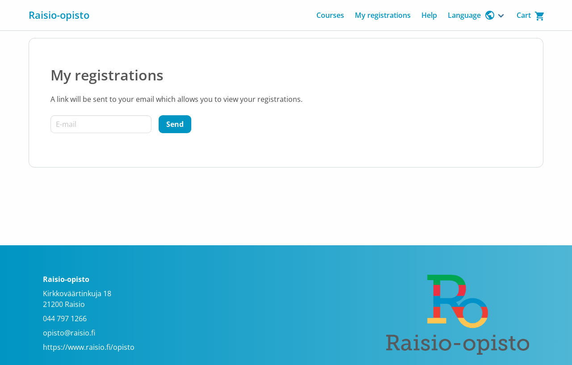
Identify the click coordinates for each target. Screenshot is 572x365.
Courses (330, 15)
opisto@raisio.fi (69, 333)
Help (429, 15)
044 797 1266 (65, 318)
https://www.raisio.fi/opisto (89, 347)
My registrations (383, 15)
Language (471, 15)
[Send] (175, 124)
